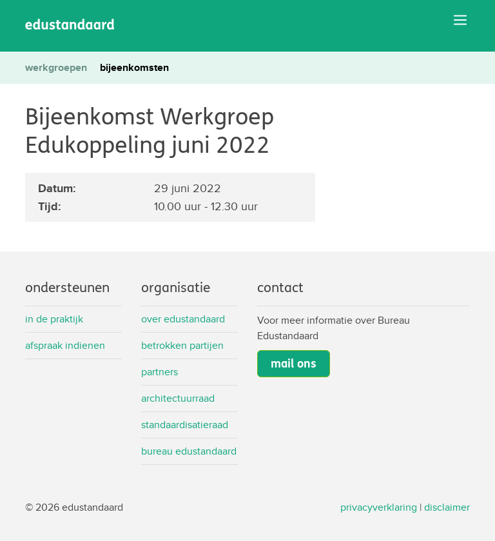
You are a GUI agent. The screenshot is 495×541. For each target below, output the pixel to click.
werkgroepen (56, 67)
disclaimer (447, 507)
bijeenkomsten (134, 67)
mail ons (293, 364)
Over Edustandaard (183, 318)
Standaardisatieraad (184, 424)
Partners (159, 371)
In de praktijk (54, 318)
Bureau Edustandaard (189, 451)
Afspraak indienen (65, 345)
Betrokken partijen (182, 345)
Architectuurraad (178, 398)
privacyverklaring (378, 507)
